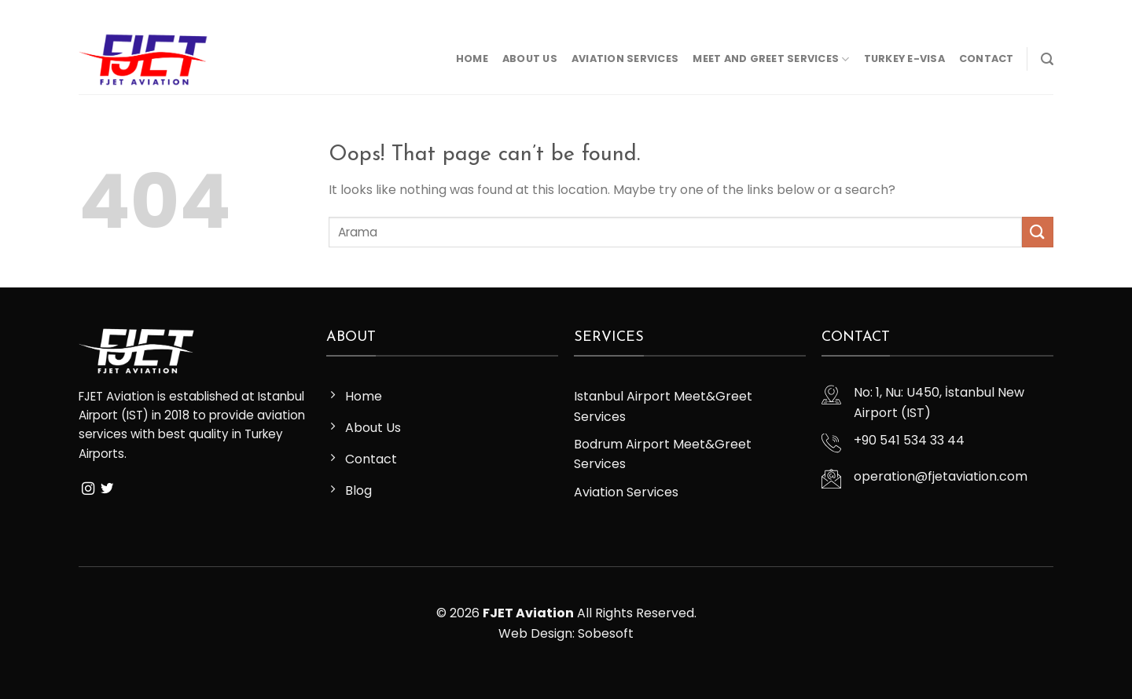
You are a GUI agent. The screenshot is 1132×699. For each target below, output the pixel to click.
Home (472, 58)
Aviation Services (625, 58)
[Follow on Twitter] (116, 11)
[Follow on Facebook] (86, 11)
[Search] (1047, 59)
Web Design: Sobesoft (566, 633)
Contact (986, 58)
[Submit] (1037, 232)
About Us (529, 58)
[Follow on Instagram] (101, 11)
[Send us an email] (131, 11)
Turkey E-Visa (904, 58)
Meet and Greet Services (771, 59)
